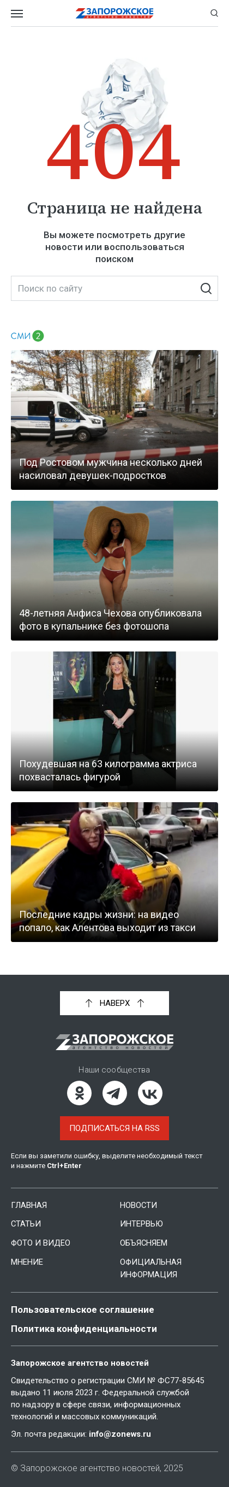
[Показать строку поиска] (214, 13)
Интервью (141, 1224)
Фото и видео (41, 1242)
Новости (139, 1205)
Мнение (27, 1261)
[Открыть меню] (17, 13)
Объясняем (144, 1242)
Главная (29, 1205)
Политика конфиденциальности (84, 1325)
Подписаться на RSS (114, 1128)
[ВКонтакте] (150, 1093)
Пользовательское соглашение (82, 1307)
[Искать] (206, 288)
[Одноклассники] (79, 1093)
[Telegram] (115, 1093)
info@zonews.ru (120, 1431)
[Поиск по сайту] (114, 288)
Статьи (26, 1224)
